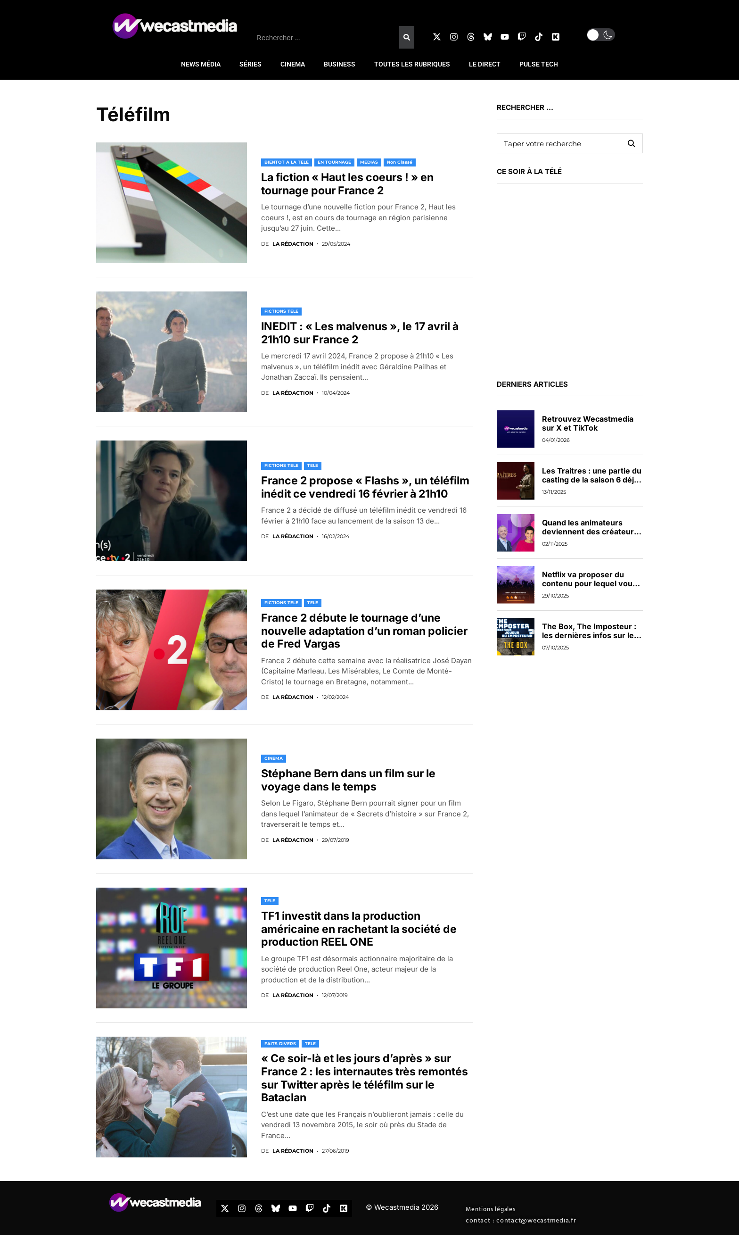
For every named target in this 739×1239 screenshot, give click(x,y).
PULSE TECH (538, 64)
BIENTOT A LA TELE (286, 162)
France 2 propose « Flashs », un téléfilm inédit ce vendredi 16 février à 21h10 (365, 487)
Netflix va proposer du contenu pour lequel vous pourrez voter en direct (589, 583)
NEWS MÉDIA (201, 64)
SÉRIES (250, 64)
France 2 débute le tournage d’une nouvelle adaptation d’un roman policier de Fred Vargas (364, 630)
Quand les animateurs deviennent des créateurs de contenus (590, 531)
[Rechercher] (406, 37)
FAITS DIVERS (280, 1043)
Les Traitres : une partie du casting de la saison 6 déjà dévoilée (591, 479)
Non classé (399, 162)
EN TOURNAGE (334, 162)
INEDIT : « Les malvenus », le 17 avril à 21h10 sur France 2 (360, 333)
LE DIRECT (485, 64)
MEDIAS (369, 162)
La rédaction (292, 244)
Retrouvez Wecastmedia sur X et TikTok (587, 423)
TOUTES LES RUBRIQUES (412, 64)
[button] (601, 34)
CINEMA (292, 64)
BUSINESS (339, 64)
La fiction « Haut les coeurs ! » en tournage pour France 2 (347, 184)
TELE (312, 465)
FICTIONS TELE (281, 311)
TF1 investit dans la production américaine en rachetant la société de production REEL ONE (359, 928)
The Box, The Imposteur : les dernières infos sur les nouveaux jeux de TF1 (590, 635)
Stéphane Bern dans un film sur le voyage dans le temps (348, 780)
